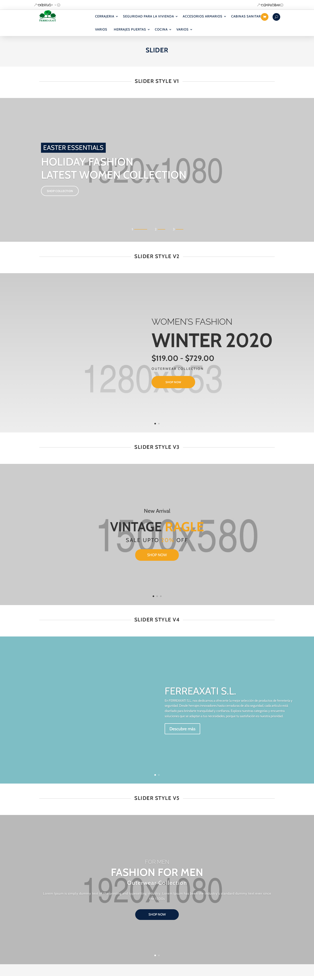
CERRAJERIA (104, 16)
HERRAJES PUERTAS (130, 29)
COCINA (161, 29)
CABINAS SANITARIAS (248, 16)
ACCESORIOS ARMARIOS (202, 16)
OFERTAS (44, 5)
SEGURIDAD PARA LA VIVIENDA (148, 16)
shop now (173, 391)
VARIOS (101, 29)
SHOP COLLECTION (60, 199)
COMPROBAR (270, 5)
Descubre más (182, 736)
